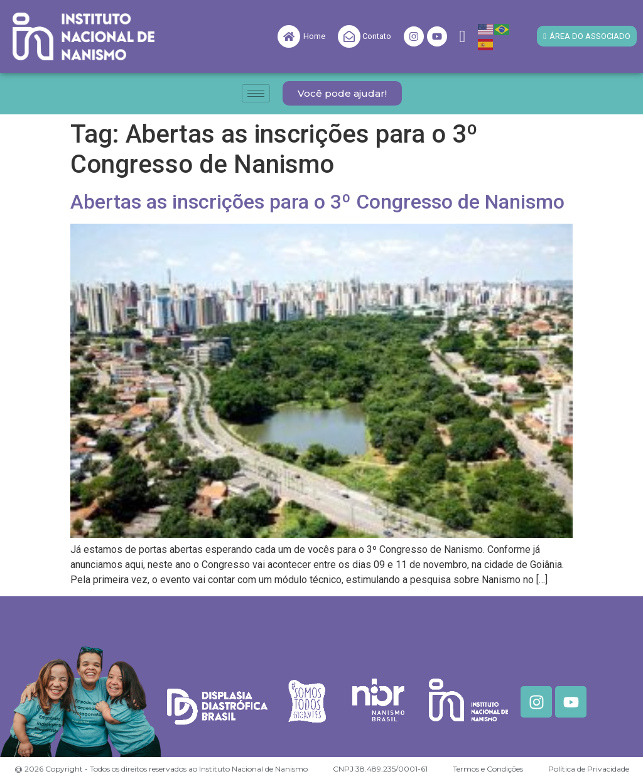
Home (314, 36)
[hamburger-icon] (256, 93)
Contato (376, 36)
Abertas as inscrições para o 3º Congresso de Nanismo (317, 202)
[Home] (289, 36)
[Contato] (349, 36)
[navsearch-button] (463, 37)
